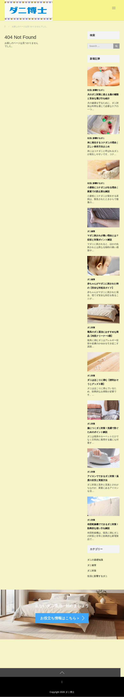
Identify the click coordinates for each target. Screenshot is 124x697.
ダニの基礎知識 (95, 559)
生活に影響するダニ (96, 90)
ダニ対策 (91, 327)
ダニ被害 (91, 231)
